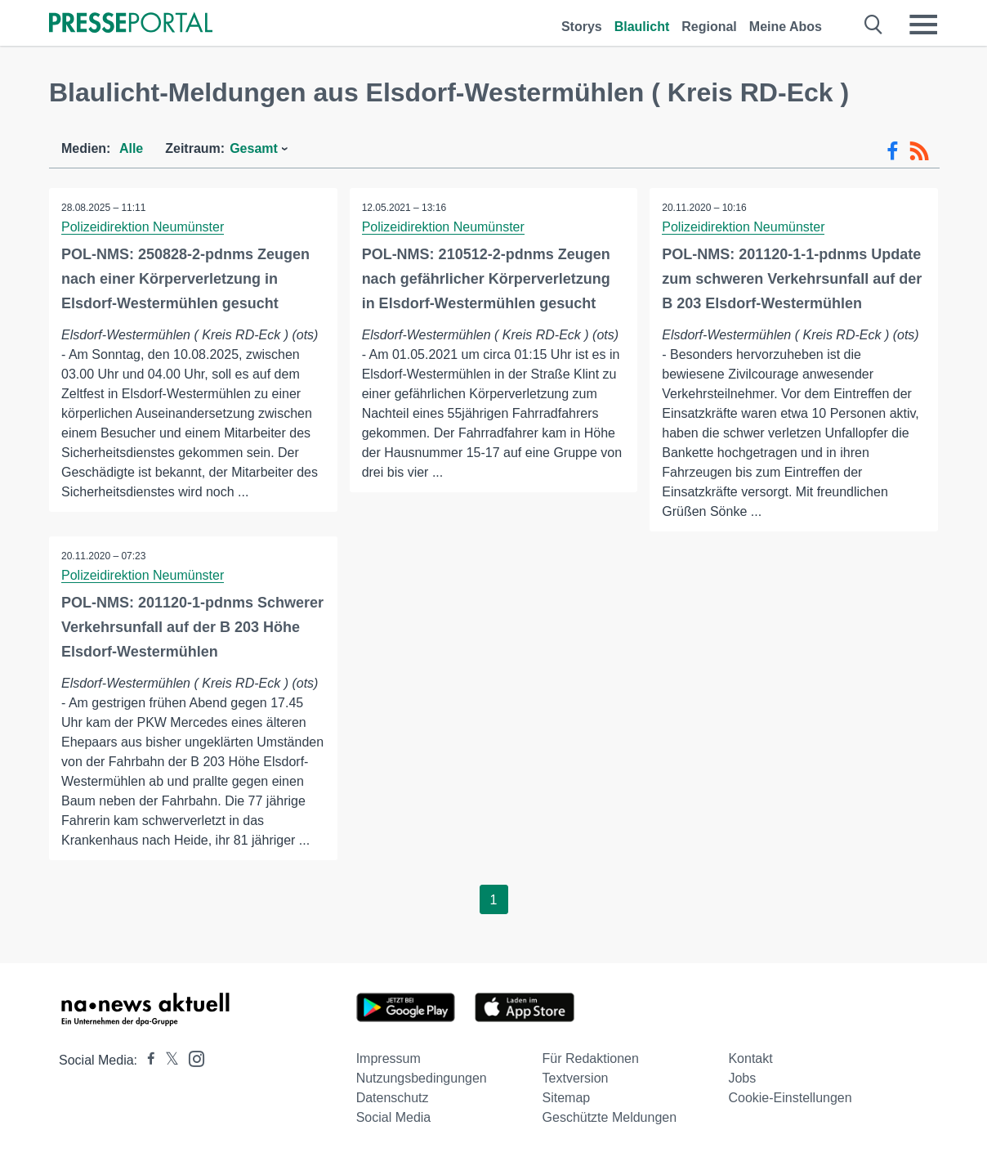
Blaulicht (642, 27)
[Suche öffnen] (874, 24)
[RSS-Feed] (919, 151)
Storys (581, 27)
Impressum (388, 1058)
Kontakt (750, 1058)
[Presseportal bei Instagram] (191, 1058)
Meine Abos (785, 27)
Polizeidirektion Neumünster (142, 227)
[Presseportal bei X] (167, 1060)
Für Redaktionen (591, 1058)
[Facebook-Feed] (893, 151)
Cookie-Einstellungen (789, 1098)
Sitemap (567, 1098)
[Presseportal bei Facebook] (146, 1060)
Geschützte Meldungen (610, 1117)
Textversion (576, 1078)
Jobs (742, 1078)
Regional (709, 27)
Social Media (393, 1117)
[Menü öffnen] (923, 24)
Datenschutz (392, 1098)
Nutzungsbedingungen (421, 1078)
